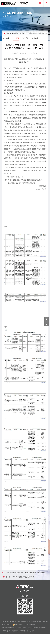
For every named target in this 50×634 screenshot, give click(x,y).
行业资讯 (23, 33)
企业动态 (6, 38)
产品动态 (35, 38)
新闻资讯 (15, 33)
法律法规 (25, 38)
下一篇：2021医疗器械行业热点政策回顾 (21, 577)
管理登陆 (15, 632)
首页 (8, 33)
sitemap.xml (7, 632)
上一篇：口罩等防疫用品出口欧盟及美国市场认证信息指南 (23, 573)
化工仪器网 (30, 632)
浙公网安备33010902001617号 (25, 626)
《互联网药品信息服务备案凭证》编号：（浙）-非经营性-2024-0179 (24, 629)
